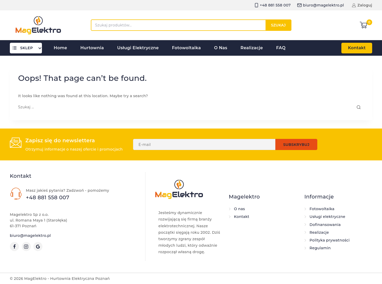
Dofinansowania (325, 224)
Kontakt (357, 47)
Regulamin (320, 248)
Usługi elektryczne (138, 47)
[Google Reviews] (37, 246)
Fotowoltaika (186, 47)
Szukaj (278, 25)
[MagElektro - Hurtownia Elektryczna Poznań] (38, 25)
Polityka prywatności (330, 240)
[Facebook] (14, 246)
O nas (220, 47)
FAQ (280, 47)
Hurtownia (92, 47)
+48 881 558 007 (47, 197)
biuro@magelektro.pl (30, 235)
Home (60, 47)
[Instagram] (26, 246)
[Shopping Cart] (366, 25)
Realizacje (251, 47)
